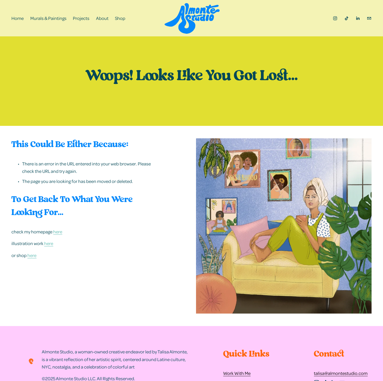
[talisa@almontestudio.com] (369, 18)
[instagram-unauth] (335, 18)
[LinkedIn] (357, 18)
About (102, 18)
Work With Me (237, 373)
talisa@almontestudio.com (341, 373)
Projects (81, 18)
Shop (120, 18)
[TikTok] (346, 18)
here (57, 231)
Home (17, 18)
